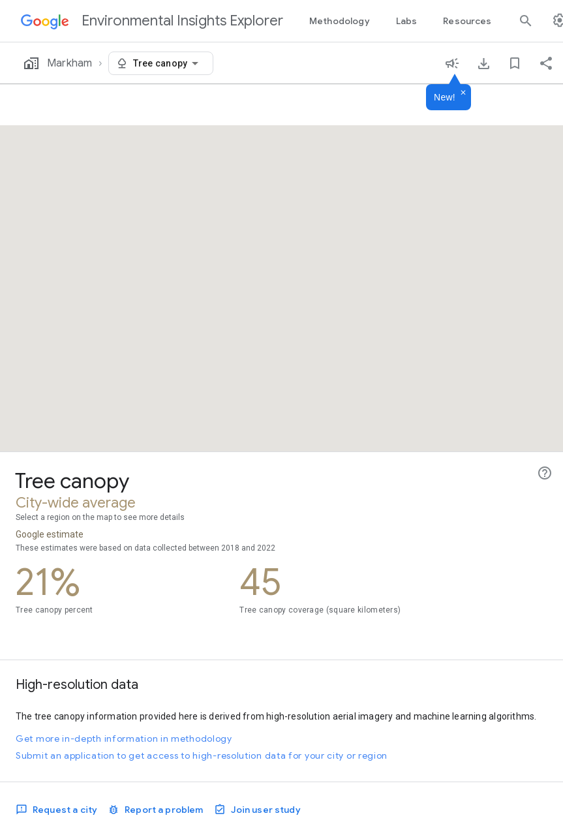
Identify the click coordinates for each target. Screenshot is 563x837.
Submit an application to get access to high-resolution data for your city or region (202, 755)
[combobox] (168, 63)
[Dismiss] (463, 93)
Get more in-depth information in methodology (124, 738)
